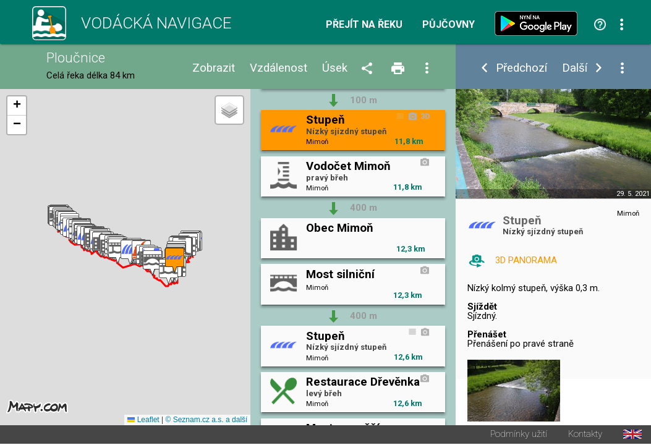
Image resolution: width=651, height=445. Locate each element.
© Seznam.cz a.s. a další (206, 421)
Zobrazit (213, 68)
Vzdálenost (278, 68)
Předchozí (521, 68)
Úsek (334, 68)
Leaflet (143, 421)
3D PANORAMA (526, 260)
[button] (152, 263)
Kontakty (585, 435)
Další (574, 68)
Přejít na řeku (364, 25)
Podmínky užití (518, 435)
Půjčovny (448, 25)
